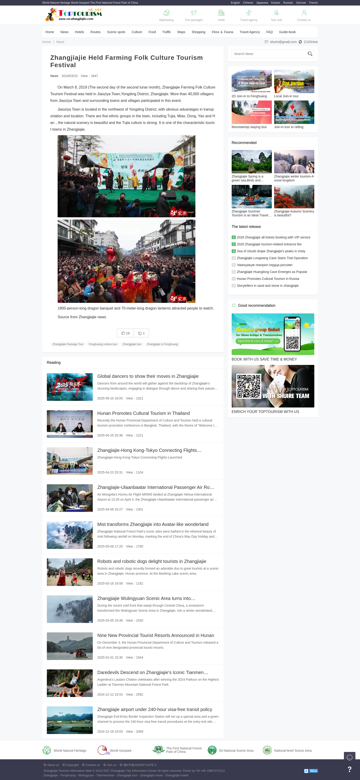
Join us (111, 765)
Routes (95, 32)
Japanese (262, 2)
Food (152, 32)
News (64, 32)
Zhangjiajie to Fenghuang (162, 344)
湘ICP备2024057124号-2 (140, 765)
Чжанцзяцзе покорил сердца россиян (264, 265)
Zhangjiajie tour (132, 344)
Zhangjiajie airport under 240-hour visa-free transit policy (154, 709)
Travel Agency (250, 32)
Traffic (166, 32)
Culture (137, 32)
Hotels (79, 32)
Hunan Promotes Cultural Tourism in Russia (268, 279)
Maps (181, 32)
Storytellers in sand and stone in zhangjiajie (268, 285)
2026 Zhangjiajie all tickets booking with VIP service (273, 237)
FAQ (269, 32)
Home (49, 32)
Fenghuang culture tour (103, 344)
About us (53, 765)
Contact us (93, 765)
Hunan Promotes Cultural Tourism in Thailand (143, 413)
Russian (288, 2)
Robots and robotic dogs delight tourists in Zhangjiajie (151, 561)
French (313, 2)
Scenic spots (116, 32)
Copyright (72, 765)
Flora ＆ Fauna (222, 32)
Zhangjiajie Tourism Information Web (67, 770)
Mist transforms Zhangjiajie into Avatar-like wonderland (152, 524)
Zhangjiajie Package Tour (68, 344)
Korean (275, 2)
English (235, 2)
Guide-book (287, 32)
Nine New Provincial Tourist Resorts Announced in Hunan (155, 635)
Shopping (198, 32)
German (301, 2)
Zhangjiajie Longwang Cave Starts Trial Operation (272, 258)
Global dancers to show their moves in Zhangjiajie (148, 376)
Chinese (248, 2)
